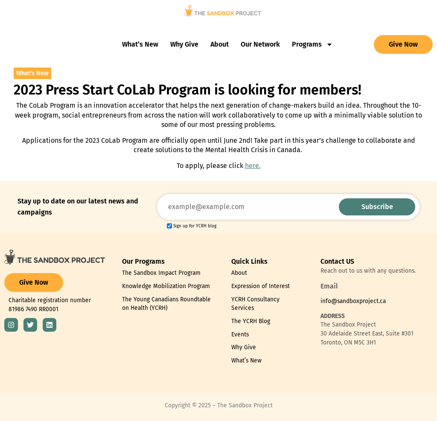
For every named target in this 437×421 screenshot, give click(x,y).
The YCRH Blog (250, 321)
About (219, 44)
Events (240, 334)
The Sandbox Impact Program (161, 273)
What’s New (140, 44)
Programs (312, 44)
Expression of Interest (260, 286)
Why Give (184, 44)
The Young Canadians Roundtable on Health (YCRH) (166, 304)
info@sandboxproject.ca (353, 301)
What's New (32, 73)
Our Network (260, 44)
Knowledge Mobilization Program (166, 286)
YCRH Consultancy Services (255, 304)
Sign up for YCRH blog (194, 226)
